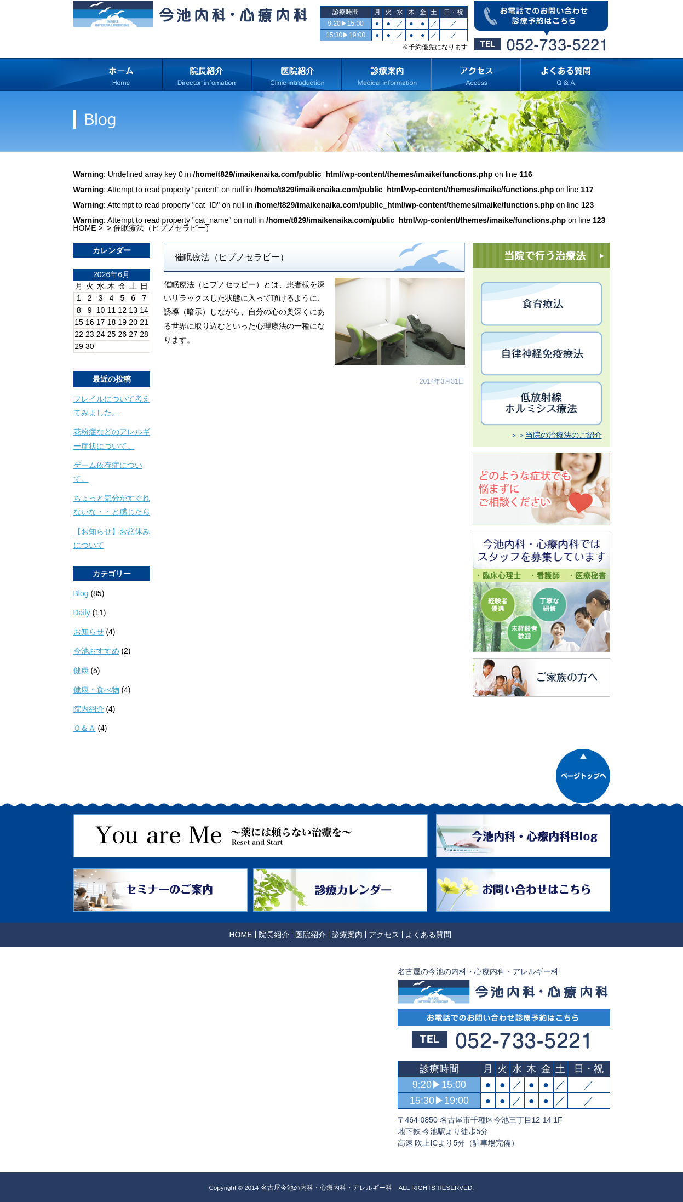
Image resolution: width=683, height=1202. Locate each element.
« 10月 (84, 356)
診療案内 (347, 934)
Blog (81, 593)
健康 (81, 670)
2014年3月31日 (442, 381)
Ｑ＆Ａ (84, 728)
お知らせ (88, 631)
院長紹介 (274, 934)
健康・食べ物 (96, 689)
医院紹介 (310, 934)
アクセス (384, 934)
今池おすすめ (96, 650)
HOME (84, 228)
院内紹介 (88, 709)
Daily (81, 612)
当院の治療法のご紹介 (563, 435)
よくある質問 (428, 934)
